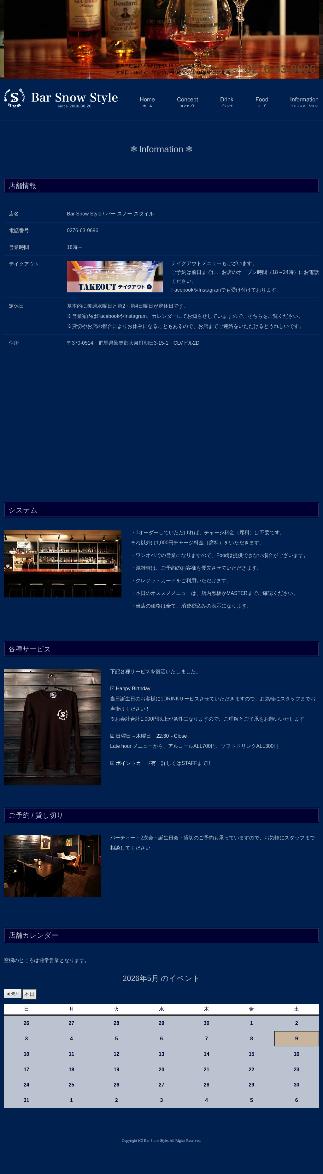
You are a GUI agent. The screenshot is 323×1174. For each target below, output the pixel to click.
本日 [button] (29, 994)
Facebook (182, 290)
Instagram (209, 290)
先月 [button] (15, 993)
